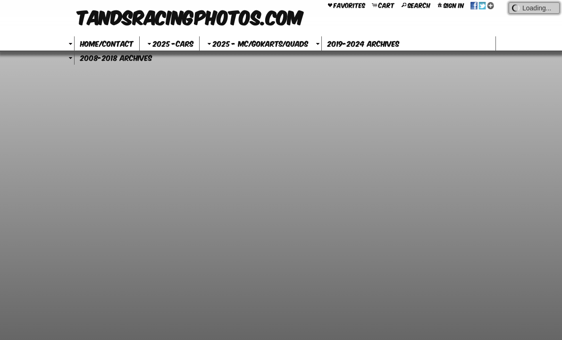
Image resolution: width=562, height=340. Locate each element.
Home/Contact (107, 43)
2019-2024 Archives (363, 43)
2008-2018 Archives (116, 57)
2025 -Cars (169, 43)
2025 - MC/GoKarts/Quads (256, 43)
